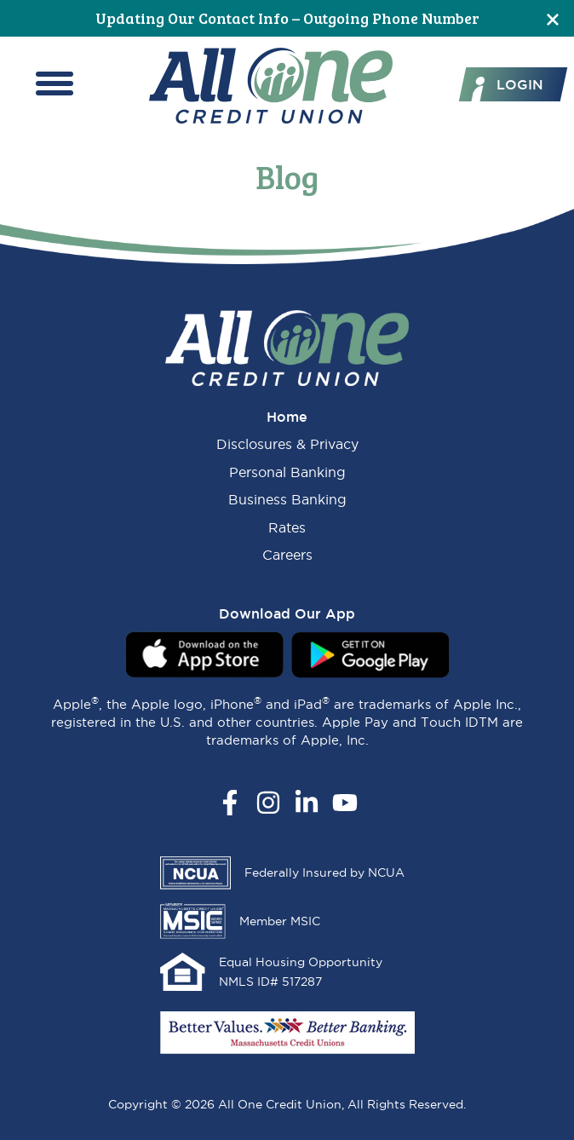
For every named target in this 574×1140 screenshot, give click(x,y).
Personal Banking (287, 472)
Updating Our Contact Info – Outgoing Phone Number (287, 18)
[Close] (552, 18)
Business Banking (287, 499)
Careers (287, 554)
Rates (287, 527)
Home (287, 416)
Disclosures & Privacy (287, 444)
